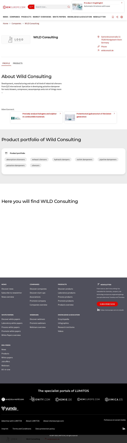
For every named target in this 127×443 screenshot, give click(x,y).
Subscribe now (107, 304)
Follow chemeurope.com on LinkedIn (110, 310)
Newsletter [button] (99, 17)
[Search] (68, 7)
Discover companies (38, 289)
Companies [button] (15, 17)
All (30, 7)
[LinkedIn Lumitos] (124, 428)
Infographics (63, 323)
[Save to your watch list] (113, 17)
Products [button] (26, 17)
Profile (6, 63)
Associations (35, 297)
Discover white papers (10, 319)
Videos (60, 331)
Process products (65, 297)
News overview (7, 297)
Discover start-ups (37, 292)
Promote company (38, 301)
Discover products (65, 289)
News (3, 349)
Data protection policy (45, 428)
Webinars (5, 365)
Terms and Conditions (22, 428)
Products (17, 63)
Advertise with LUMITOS (11, 421)
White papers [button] (59, 17)
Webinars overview (38, 327)
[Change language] (121, 17)
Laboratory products (66, 292)
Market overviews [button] (42, 17)
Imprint (4, 428)
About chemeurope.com (53, 421)
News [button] (5, 17)
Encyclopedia (63, 319)
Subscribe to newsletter (11, 292)
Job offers (5, 361)
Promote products (66, 301)
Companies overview (38, 305)
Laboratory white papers (11, 323)
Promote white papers (11, 331)
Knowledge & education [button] (79, 17)
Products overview (65, 305)
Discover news (7, 289)
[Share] (117, 17)
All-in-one (5, 369)
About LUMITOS (32, 421)
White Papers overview (11, 335)
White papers (7, 357)
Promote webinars (38, 323)
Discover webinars (37, 319)
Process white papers (10, 327)
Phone (102, 46)
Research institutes (66, 327)
